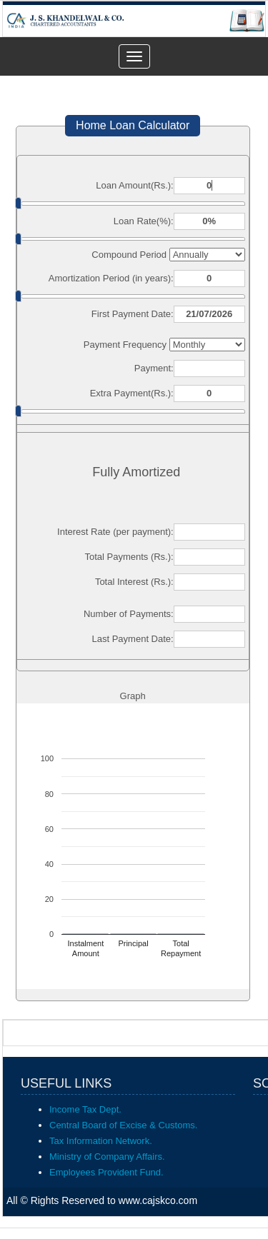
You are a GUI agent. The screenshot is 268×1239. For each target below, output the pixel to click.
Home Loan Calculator (132, 125)
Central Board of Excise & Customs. (123, 1125)
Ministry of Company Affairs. (107, 1156)
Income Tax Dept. (85, 1109)
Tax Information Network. (100, 1140)
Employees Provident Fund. (106, 1172)
